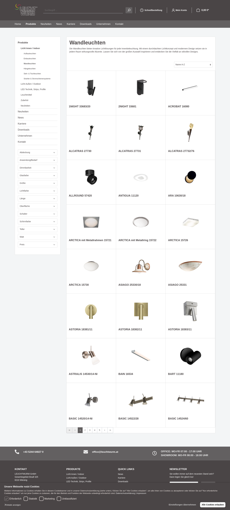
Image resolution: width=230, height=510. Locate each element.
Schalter (37, 214)
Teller (37, 229)
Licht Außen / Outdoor (31, 84)
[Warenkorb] (203, 10)
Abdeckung (37, 152)
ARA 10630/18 (176, 195)
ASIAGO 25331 (177, 284)
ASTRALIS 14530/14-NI (83, 374)
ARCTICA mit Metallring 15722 (137, 240)
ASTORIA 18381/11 (81, 329)
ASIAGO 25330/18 (129, 284)
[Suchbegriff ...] (83, 10)
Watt (37, 237)
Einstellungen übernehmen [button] (182, 505)
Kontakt (22, 142)
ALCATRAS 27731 (129, 151)
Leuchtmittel (26, 95)
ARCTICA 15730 (79, 284)
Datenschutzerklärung (125, 493)
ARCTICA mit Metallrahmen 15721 (90, 240)
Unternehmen (25, 136)
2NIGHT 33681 (127, 106)
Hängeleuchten (30, 69)
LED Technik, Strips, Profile (33, 89)
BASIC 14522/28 (128, 418)
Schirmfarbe (37, 221)
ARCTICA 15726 (178, 240)
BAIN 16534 (125, 374)
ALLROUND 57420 (80, 195)
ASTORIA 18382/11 (130, 329)
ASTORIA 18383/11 (180, 329)
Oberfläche (37, 206)
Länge (37, 198)
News (21, 117)
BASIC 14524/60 (178, 418)
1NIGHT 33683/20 (79, 106)
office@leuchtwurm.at (105, 451)
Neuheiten (25, 106)
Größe (37, 183)
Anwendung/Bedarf (37, 160)
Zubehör (24, 100)
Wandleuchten (30, 64)
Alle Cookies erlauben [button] (213, 505)
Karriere (22, 123)
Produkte (23, 42)
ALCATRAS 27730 (80, 151)
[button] (13, 505)
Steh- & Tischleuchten (32, 74)
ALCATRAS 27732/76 (181, 151)
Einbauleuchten (30, 59)
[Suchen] (129, 10)
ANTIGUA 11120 (128, 195)
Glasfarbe (37, 175)
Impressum (141, 493)
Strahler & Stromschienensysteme (37, 79)
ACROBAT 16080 (178, 106)
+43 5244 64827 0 (33, 451)
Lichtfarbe (37, 191)
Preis (37, 244)
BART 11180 (176, 374)
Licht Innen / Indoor (30, 48)
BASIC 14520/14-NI (81, 418)
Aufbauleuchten (30, 54)
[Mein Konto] (179, 10)
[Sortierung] (193, 65)
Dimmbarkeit (37, 168)
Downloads (24, 129)
